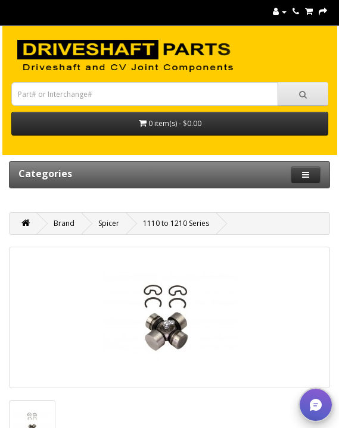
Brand (64, 223)
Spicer (108, 223)
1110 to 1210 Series (176, 223)
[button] (315, 405)
